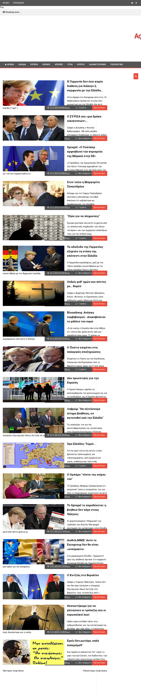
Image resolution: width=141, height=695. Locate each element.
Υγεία (70, 64)
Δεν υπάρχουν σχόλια (54, 138)
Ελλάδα (22, 64)
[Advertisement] (68, 38)
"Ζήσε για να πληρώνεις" (58, 213)
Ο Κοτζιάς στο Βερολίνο (57, 576)
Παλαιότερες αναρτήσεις (81, 673)
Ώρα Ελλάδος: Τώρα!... (56, 445)
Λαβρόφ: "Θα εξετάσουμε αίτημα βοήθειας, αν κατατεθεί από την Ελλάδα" (63, 414)
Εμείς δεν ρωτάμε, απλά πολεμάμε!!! (66, 642)
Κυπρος (81, 64)
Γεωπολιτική (116, 64)
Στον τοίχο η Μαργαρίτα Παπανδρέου (67, 180)
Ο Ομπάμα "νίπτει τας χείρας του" (64, 477)
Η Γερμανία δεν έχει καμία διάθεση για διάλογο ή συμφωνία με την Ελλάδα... (65, 86)
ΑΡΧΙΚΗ (6, 3)
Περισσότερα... (85, 106)
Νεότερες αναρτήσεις (13, 673)
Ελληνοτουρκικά (97, 64)
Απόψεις (59, 64)
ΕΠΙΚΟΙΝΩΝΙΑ (18, 3)
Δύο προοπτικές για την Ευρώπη (63, 377)
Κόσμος (46, 64)
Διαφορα (9, 70)
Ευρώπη (34, 64)
